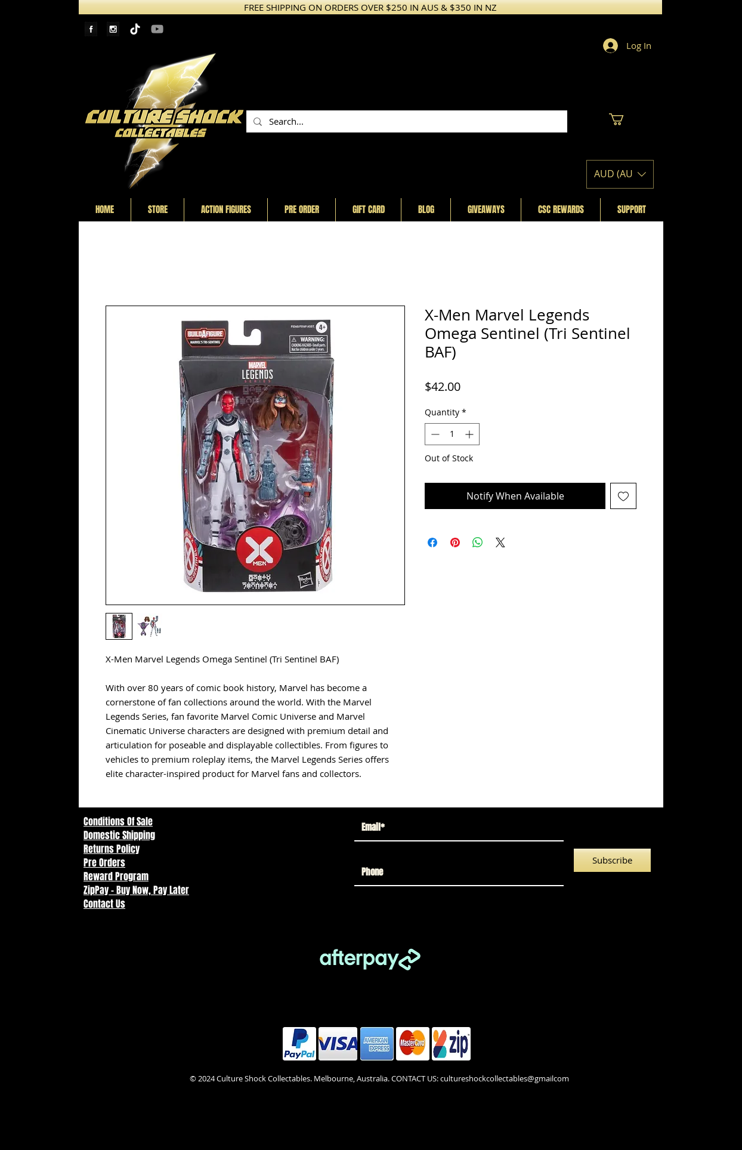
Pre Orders (104, 863)
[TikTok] (135, 28)
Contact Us (104, 904)
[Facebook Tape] (91, 28)
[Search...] (405, 121)
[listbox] (620, 174)
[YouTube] (157, 28)
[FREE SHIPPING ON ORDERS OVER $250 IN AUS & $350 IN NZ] (370, 7)
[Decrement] (433, 434)
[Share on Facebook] (432, 542)
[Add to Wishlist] (623, 496)
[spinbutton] (452, 434)
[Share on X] (500, 542)
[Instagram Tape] (113, 28)
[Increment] (470, 434)
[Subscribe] (612, 860)
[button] (623, 119)
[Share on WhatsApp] (478, 542)
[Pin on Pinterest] (455, 542)
